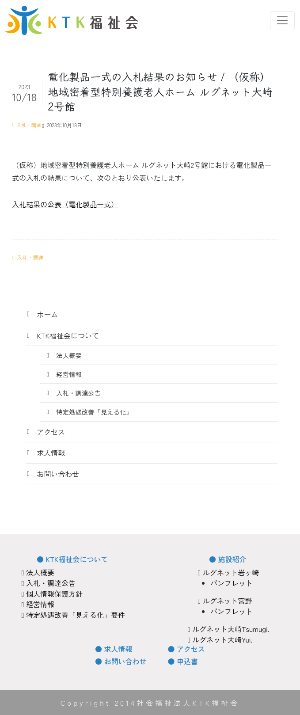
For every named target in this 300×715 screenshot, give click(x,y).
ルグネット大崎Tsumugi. (229, 629)
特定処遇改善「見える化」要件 (73, 614)
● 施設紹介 (227, 559)
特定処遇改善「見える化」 (94, 411)
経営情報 (69, 374)
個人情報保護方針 (52, 593)
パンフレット (231, 583)
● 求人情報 (113, 648)
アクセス (51, 431)
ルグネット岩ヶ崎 (228, 572)
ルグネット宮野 (225, 600)
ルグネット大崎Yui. (220, 639)
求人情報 (51, 452)
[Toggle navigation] (282, 20)
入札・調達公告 (78, 392)
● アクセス (186, 648)
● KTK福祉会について (72, 559)
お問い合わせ (58, 473)
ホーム (47, 314)
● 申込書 (183, 661)
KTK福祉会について (68, 335)
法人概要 (69, 355)
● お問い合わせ (120, 661)
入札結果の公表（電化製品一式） (65, 204)
